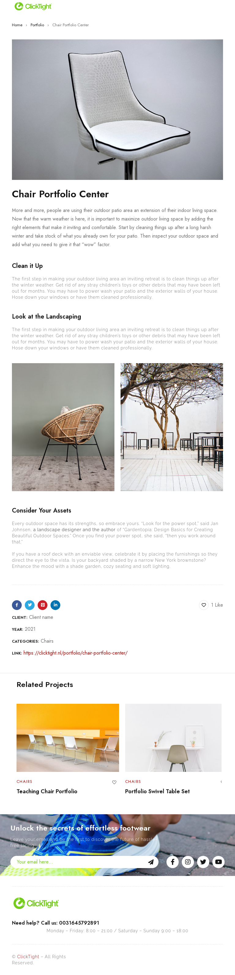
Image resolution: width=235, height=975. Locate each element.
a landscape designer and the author (74, 529)
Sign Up (151, 862)
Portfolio (37, 25)
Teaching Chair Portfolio (42, 791)
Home (17, 25)
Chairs (47, 641)
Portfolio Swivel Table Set (153, 791)
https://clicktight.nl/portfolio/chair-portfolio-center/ (76, 652)
